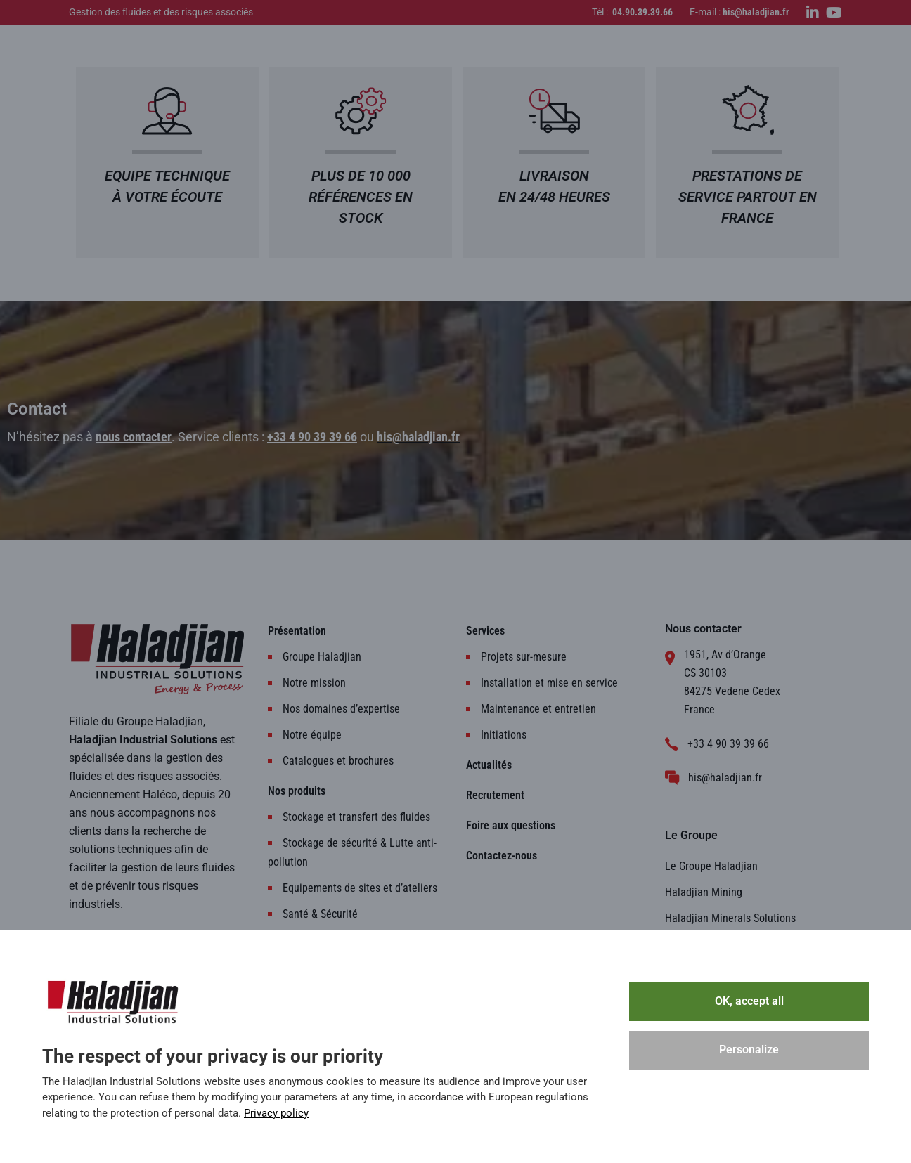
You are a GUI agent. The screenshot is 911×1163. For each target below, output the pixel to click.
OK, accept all (749, 1001)
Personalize (749, 1049)
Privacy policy (276, 1113)
